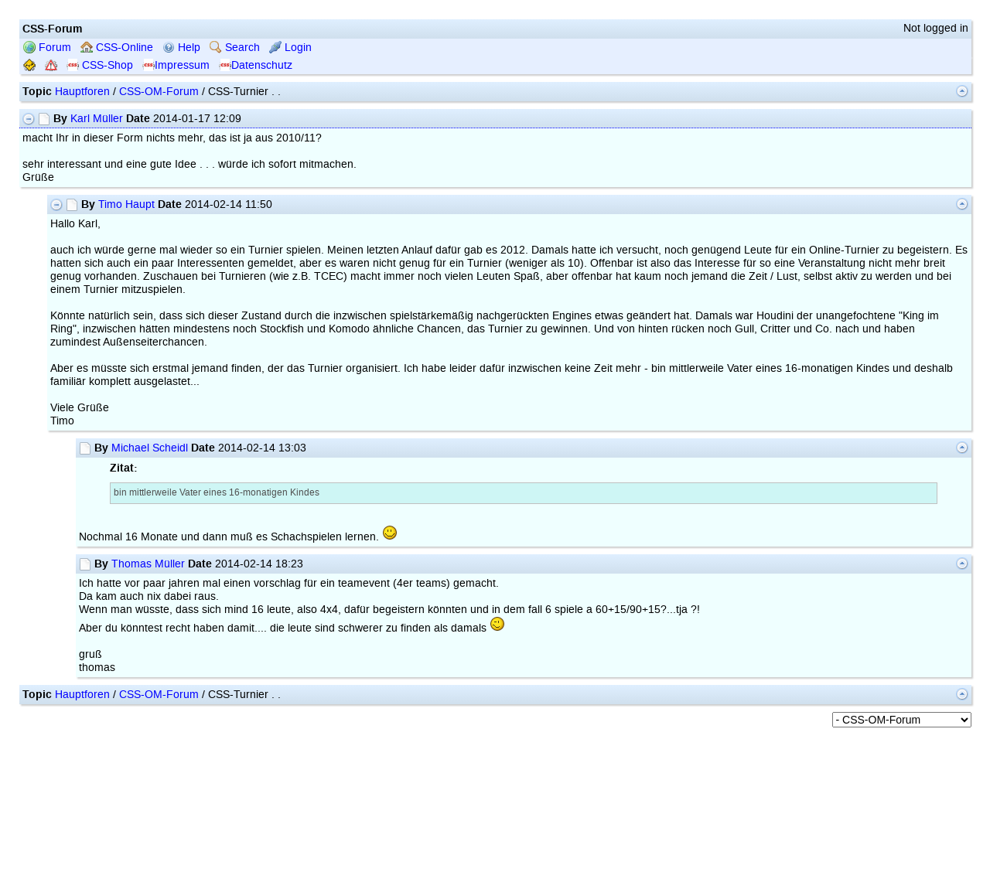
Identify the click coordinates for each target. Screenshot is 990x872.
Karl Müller (96, 118)
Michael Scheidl (149, 448)
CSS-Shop (100, 65)
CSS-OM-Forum (159, 91)
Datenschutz (255, 65)
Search (235, 47)
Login (290, 47)
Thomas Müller (148, 564)
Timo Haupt (126, 204)
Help (181, 47)
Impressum (176, 65)
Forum (47, 47)
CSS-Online (116, 47)
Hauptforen (82, 91)
